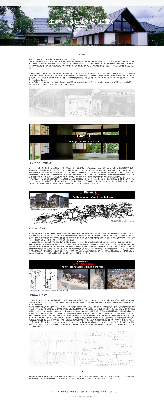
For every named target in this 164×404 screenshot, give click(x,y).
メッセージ (50, 392)
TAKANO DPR (7, 3)
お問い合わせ (113, 392)
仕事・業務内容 (61, 392)
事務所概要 (72, 392)
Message (117, 3)
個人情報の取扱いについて (98, 392)
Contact (158, 3)
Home (107, 3)
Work (137, 3)
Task (128, 3)
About (147, 3)
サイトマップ (83, 392)
